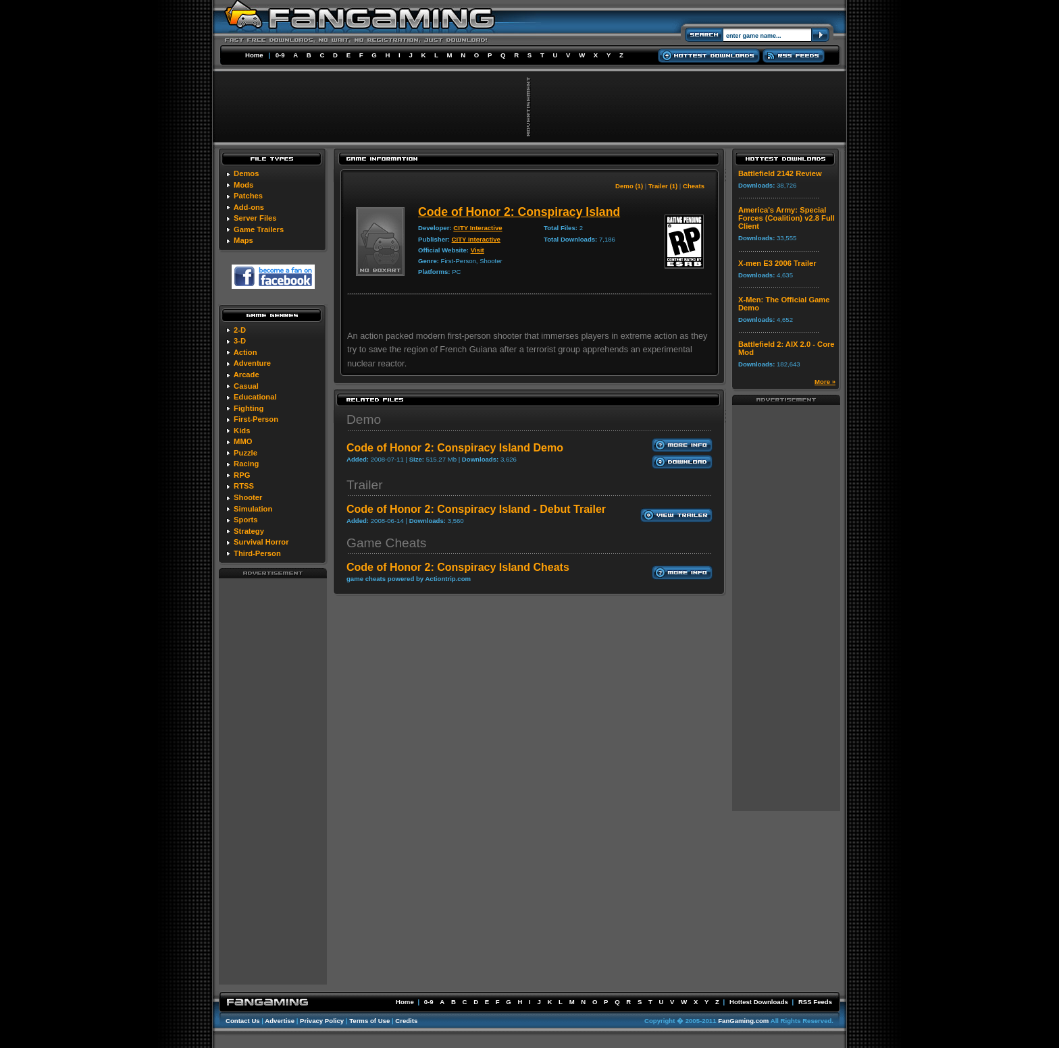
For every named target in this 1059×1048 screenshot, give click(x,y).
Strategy (249, 531)
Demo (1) (629, 186)
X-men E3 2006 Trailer (777, 263)
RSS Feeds (815, 1001)
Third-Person (257, 553)
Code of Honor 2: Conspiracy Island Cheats (457, 567)
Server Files (255, 218)
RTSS (244, 486)
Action (245, 352)
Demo (363, 419)
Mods (243, 185)
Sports (245, 520)
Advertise (279, 1020)
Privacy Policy (322, 1020)
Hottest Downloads (758, 1001)
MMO (243, 441)
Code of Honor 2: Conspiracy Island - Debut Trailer (476, 509)
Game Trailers (259, 229)
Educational (255, 397)
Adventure (252, 363)
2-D (240, 330)
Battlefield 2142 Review (780, 173)
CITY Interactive (477, 227)
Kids (242, 430)
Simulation (253, 509)
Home (254, 55)
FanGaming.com (743, 1020)
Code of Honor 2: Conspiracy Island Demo (454, 447)
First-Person (256, 419)
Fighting (248, 408)
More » (825, 381)
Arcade (246, 374)
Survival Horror (261, 542)
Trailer (364, 485)
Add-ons (249, 207)
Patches (248, 196)
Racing (246, 464)
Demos (246, 173)
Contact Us (243, 1020)
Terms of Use (369, 1020)
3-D (240, 341)
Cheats (693, 186)
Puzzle (245, 453)
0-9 (280, 55)
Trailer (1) (662, 186)
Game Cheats (386, 543)
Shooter (248, 497)
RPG (242, 475)
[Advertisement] (272, 780)
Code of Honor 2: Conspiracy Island (519, 212)
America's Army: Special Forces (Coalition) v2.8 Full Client (786, 218)
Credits (406, 1020)
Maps (243, 240)
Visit (477, 250)
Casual (246, 386)
